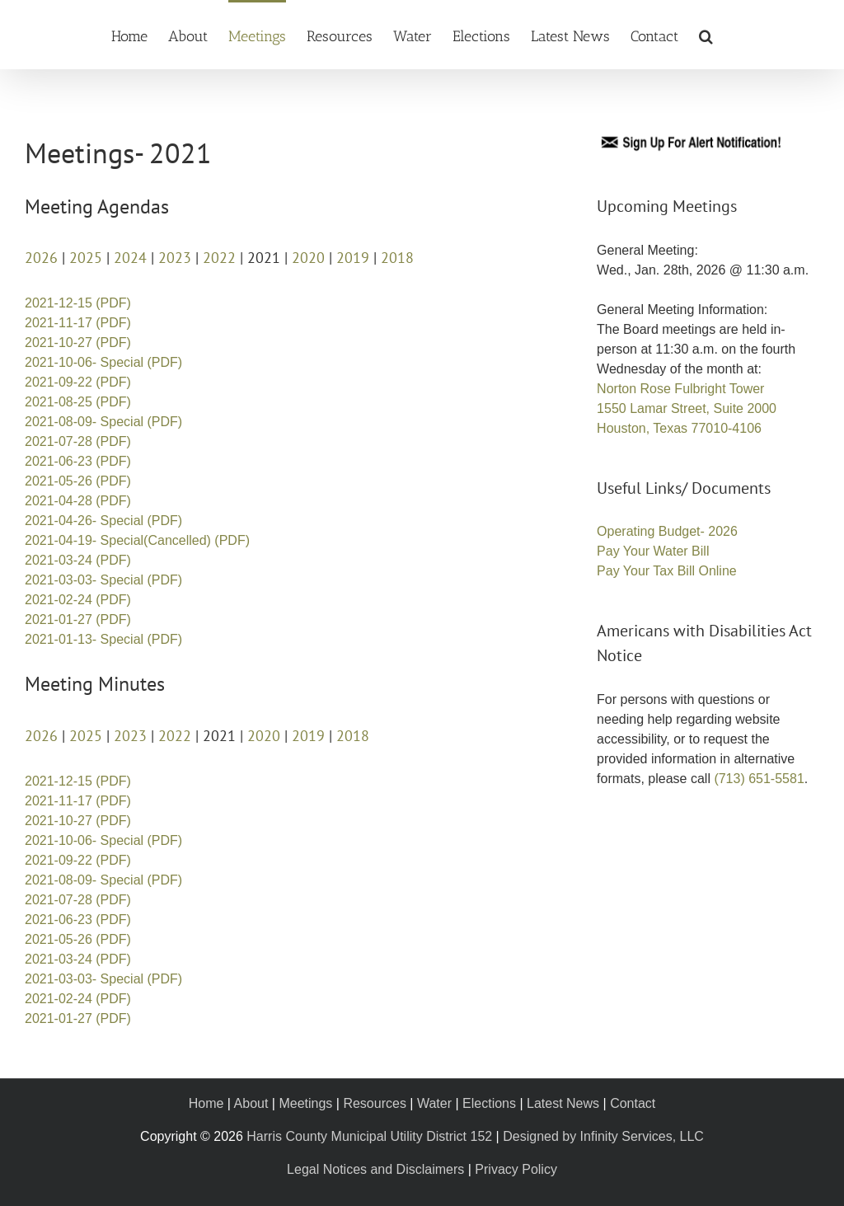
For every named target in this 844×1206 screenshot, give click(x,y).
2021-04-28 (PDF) (78, 501)
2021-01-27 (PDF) (78, 619)
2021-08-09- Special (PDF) (103, 422)
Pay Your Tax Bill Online (667, 571)
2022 (219, 257)
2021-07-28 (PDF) (78, 441)
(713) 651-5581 (759, 779)
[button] (706, 34)
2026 (41, 257)
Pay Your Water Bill (653, 551)
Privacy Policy (516, 1169)
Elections (489, 1103)
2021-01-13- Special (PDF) (103, 639)
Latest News (563, 1103)
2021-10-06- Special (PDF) (103, 362)
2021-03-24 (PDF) (78, 560)
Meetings (305, 1103)
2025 (85, 257)
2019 (352, 257)
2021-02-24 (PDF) (78, 600)
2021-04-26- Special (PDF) (103, 521)
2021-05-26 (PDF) (78, 481)
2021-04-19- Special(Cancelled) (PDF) (137, 540)
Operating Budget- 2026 (667, 531)
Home (206, 1103)
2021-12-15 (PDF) (78, 303)
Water (434, 1103)
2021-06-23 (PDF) (78, 461)
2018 (397, 257)
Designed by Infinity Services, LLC (603, 1136)
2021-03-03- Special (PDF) (103, 580)
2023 (174, 257)
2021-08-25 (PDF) (78, 402)
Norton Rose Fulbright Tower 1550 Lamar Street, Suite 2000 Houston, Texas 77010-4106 (686, 408)
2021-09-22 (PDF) (78, 382)
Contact (632, 1103)
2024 (130, 257)
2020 (308, 257)
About (251, 1103)
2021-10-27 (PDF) (78, 343)
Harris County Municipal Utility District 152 (369, 1136)
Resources (374, 1103)
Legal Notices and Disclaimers (375, 1169)
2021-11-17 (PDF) (78, 323)
